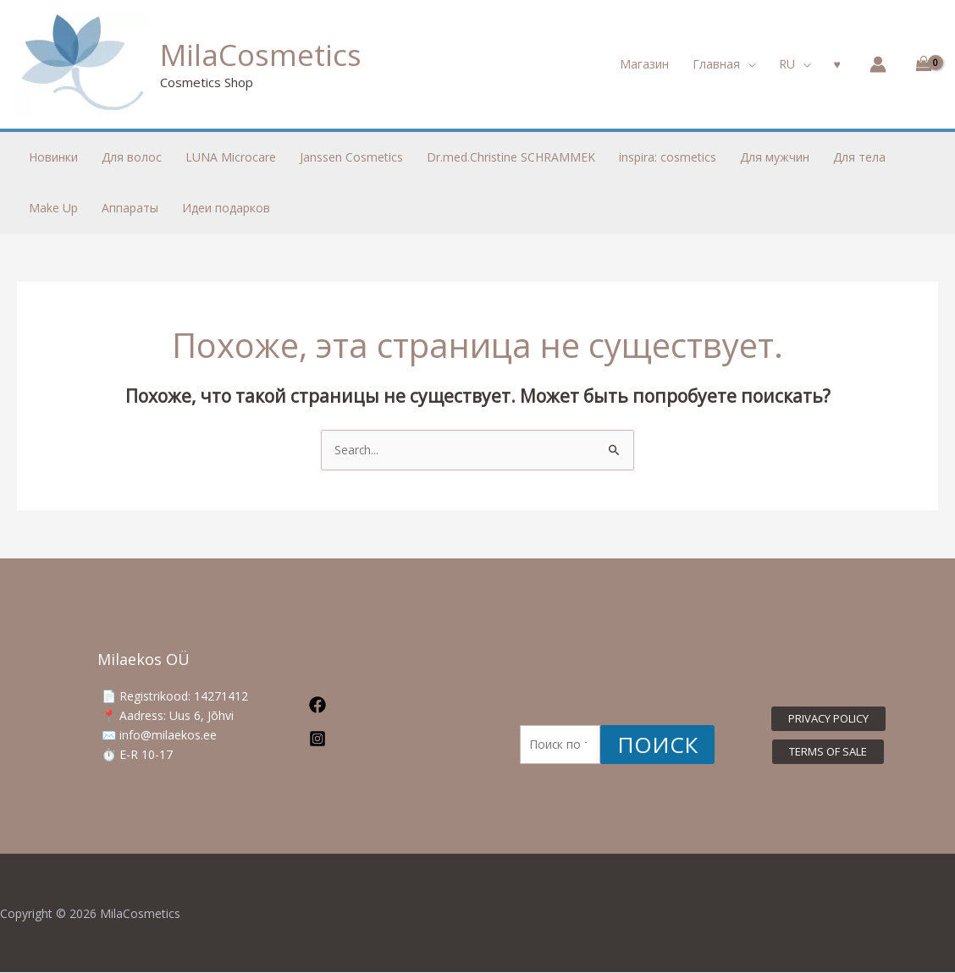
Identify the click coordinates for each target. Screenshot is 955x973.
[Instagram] (364, 739)
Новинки (53, 157)
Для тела (859, 157)
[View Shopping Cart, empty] (920, 64)
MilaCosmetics (261, 54)
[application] (747, 64)
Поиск (657, 745)
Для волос (132, 157)
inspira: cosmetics (667, 157)
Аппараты (130, 208)
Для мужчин (774, 157)
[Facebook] (364, 705)
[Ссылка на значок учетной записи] (877, 64)
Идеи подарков (226, 208)
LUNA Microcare (230, 157)
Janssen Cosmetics (351, 157)
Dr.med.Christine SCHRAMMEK (511, 157)
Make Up (53, 208)
